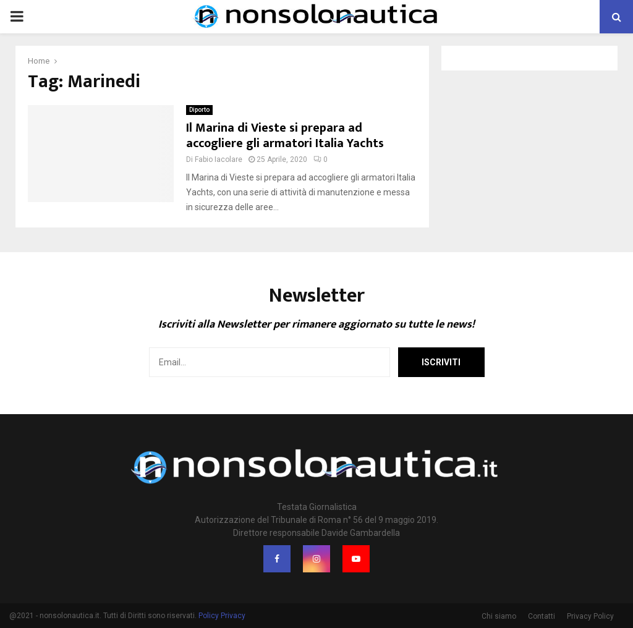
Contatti (541, 616)
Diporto (199, 109)
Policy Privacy (221, 615)
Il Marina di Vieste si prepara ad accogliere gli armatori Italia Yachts (285, 135)
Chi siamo (499, 616)
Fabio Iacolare (218, 159)
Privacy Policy (590, 616)
